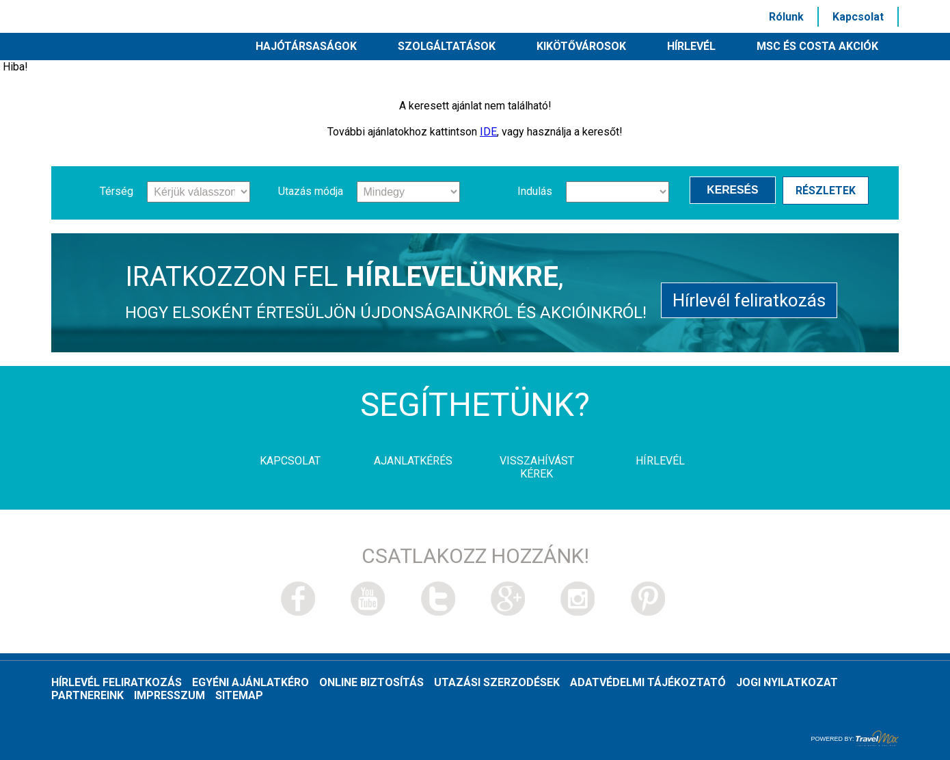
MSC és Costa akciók (817, 46)
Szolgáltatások (447, 46)
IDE (488, 131)
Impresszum (169, 695)
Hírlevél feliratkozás (749, 298)
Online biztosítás (371, 682)
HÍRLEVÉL (691, 46)
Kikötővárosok (581, 46)
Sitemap (239, 695)
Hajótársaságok (306, 46)
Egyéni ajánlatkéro (250, 682)
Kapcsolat (858, 16)
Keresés (736, 191)
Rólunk (786, 16)
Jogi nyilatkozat (787, 682)
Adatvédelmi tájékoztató (648, 682)
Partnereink (87, 695)
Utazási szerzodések (497, 682)
